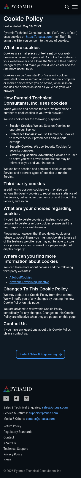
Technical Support (15, 448)
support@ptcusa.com (43, 413)
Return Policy (12, 426)
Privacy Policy (12, 454)
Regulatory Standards (17, 431)
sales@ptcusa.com (55, 407)
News (7, 460)
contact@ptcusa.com (40, 418)
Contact (8, 437)
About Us (9, 443)
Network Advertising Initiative (29, 282)
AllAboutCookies (21, 277)
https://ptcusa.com (39, 36)
